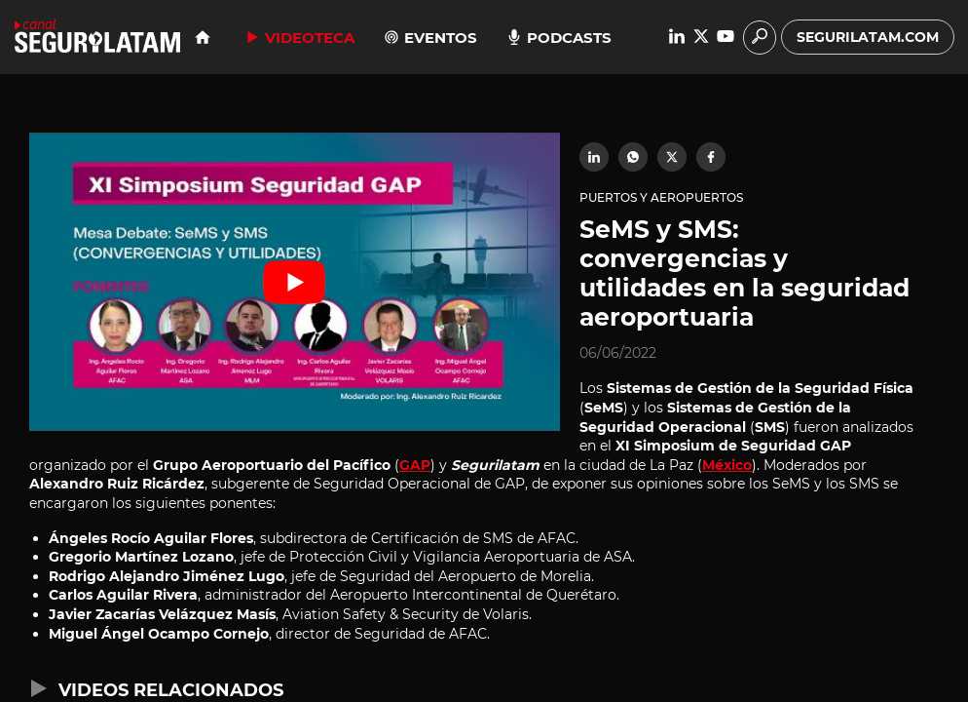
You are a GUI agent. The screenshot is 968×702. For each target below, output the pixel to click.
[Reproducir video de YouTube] (294, 282)
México (727, 465)
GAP (414, 465)
